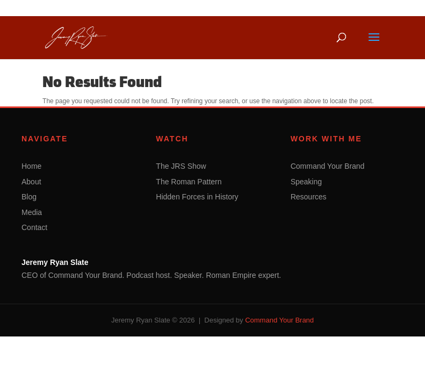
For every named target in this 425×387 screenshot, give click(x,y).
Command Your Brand (328, 166)
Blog (29, 196)
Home (31, 166)
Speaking (306, 181)
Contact (34, 227)
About (31, 181)
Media (31, 212)
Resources (309, 196)
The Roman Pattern (188, 181)
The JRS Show (181, 166)
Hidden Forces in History (197, 196)
